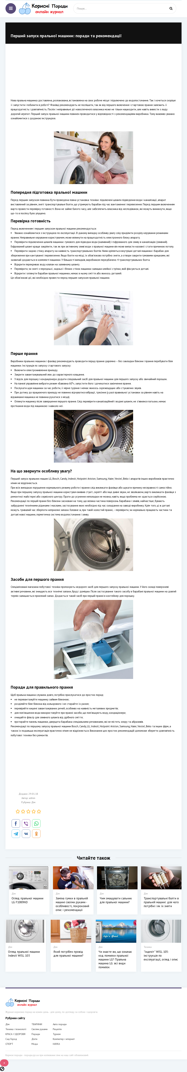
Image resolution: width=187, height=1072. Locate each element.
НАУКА (56, 1043)
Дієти (34, 1039)
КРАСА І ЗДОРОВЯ (15, 1034)
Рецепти (57, 1029)
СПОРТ (9, 1043)
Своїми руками (40, 1029)
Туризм (57, 1034)
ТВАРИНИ (37, 1024)
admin (32, 798)
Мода (35, 1043)
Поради (36, 1034)
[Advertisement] (93, 73)
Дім (33, 802)
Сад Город (11, 1039)
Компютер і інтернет (64, 1039)
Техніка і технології (15, 1029)
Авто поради (60, 1024)
